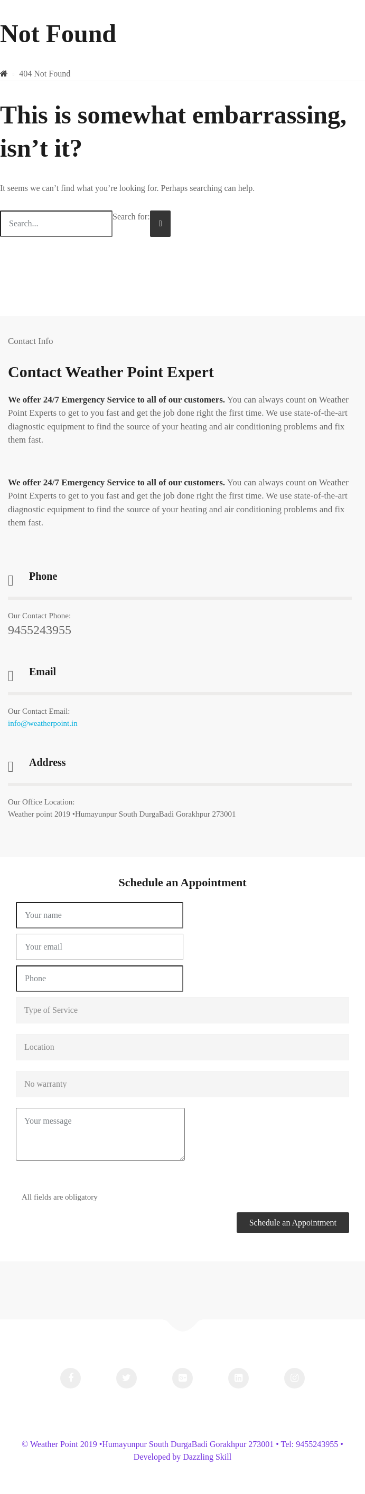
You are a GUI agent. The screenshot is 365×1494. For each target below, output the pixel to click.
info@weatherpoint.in (43, 723)
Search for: (131, 216)
